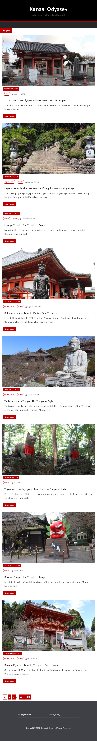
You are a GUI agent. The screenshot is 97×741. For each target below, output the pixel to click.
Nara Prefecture (11, 213)
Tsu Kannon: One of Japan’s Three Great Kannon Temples (35, 100)
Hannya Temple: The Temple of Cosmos (26, 225)
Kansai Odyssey (48, 8)
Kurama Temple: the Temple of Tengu (24, 577)
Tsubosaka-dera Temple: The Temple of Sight (29, 401)
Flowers (6, 218)
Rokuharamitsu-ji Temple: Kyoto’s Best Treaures (30, 313)
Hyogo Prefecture (12, 653)
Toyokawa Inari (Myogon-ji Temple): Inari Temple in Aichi (35, 489)
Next (28, 697)
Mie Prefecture (11, 89)
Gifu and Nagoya (11, 177)
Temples (6, 94)
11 (21, 697)
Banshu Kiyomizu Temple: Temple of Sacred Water (32, 665)
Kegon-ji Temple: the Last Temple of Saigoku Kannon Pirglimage (39, 188)
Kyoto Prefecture (12, 301)
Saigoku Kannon (9, 182)
